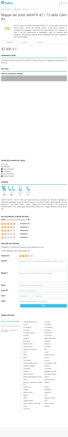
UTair (45, 400)
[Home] (7, 3)
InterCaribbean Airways (30, 363)
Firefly (25, 355)
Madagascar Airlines (50, 371)
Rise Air (46, 387)
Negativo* (4, 273)
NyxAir (25, 379)
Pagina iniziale (6, 9)
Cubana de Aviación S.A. (30, 349)
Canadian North (28, 344)
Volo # (3, 296)
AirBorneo (26, 338)
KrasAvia (47, 366)
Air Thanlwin (48, 335)
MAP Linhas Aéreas (50, 374)
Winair (25, 406)
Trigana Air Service (49, 398)
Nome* (3, 285)
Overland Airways (49, 379)
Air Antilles (47, 324)
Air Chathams (48, 327)
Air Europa (47, 330)
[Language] (61, 3)
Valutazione (5, 256)
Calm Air (25, 9)
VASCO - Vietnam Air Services (31, 403)
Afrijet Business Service (30, 322)
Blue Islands (26, 341)
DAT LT (25, 352)
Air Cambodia (27, 327)
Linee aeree (16, 9)
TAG (45, 395)
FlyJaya (46, 357)
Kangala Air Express (29, 366)
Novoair (46, 377)
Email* (4, 290)
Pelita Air (47, 382)
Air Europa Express (28, 333)
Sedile (3, 301)
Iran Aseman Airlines (50, 363)
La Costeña (26, 368)
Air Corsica (26, 330)
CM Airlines (47, 346)
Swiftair (25, 395)
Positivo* (4, 261)
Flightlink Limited (49, 355)
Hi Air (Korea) (27, 360)
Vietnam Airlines (49, 403)
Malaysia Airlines (28, 374)
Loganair (26, 371)
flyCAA (25, 357)
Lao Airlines (47, 368)
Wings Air (47, 406)
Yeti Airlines (26, 409)
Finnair (46, 352)
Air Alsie (25, 324)
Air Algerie (47, 322)
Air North (26, 335)
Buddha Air (47, 341)
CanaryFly (47, 344)
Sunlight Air (47, 392)
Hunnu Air (47, 360)
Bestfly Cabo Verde (50, 338)
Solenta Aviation (28, 392)
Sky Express (47, 389)
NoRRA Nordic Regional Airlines (32, 377)
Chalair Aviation (28, 346)
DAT (45, 349)
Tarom (25, 398)
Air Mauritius (48, 333)
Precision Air (27, 387)
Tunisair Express (28, 400)
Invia (43, 306)
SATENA (25, 389)
